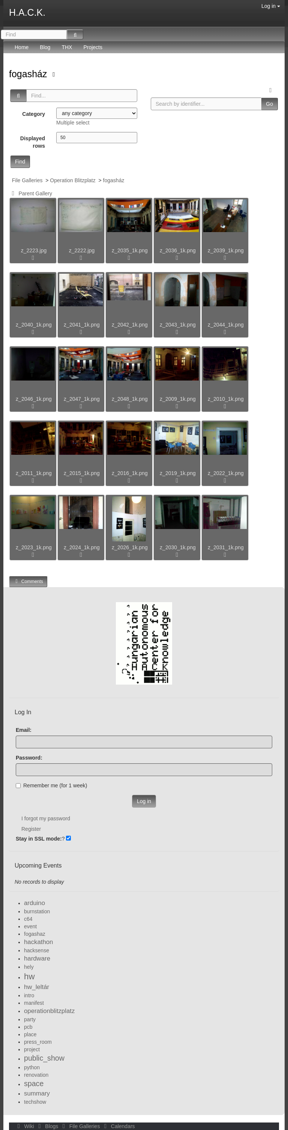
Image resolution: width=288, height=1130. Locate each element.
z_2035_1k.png (130, 250)
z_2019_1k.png (178, 473)
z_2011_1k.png (34, 473)
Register (31, 829)
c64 (28, 919)
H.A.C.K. (27, 12)
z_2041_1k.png (82, 325)
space (34, 1083)
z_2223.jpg (34, 250)
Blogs (48, 1126)
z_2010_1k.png (226, 399)
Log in (270, 6)
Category (33, 114)
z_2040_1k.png (34, 325)
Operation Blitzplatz (72, 180)
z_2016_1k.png (130, 473)
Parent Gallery (30, 193)
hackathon (38, 942)
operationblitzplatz (49, 1011)
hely (29, 967)
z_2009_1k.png (178, 399)
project (32, 1049)
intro (29, 995)
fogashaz (34, 934)
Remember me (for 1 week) (51, 785)
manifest (34, 1003)
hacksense (36, 950)
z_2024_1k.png (82, 547)
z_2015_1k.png (82, 473)
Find (20, 162)
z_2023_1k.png (34, 547)
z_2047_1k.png (82, 399)
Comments (28, 581)
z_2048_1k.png (130, 399)
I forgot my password (45, 818)
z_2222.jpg (82, 250)
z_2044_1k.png (226, 325)
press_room (38, 1042)
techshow (35, 1102)
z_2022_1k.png (226, 473)
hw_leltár (36, 987)
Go (269, 104)
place (30, 1034)
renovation (36, 1075)
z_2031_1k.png (226, 547)
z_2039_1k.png (226, 250)
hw (29, 976)
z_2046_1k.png (34, 399)
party (30, 1019)
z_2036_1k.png (178, 250)
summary (37, 1093)
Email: (24, 730)
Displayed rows (32, 142)
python (32, 1067)
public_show (44, 1058)
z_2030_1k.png (178, 547)
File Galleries (27, 180)
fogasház (29, 74)
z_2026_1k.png (130, 547)
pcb (28, 1027)
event (30, 926)
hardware (37, 958)
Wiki (25, 1126)
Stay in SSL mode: (39, 839)
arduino (34, 903)
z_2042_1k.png (130, 325)
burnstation (37, 911)
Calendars (118, 1126)
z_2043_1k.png (178, 325)
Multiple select (73, 123)
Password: (29, 758)
